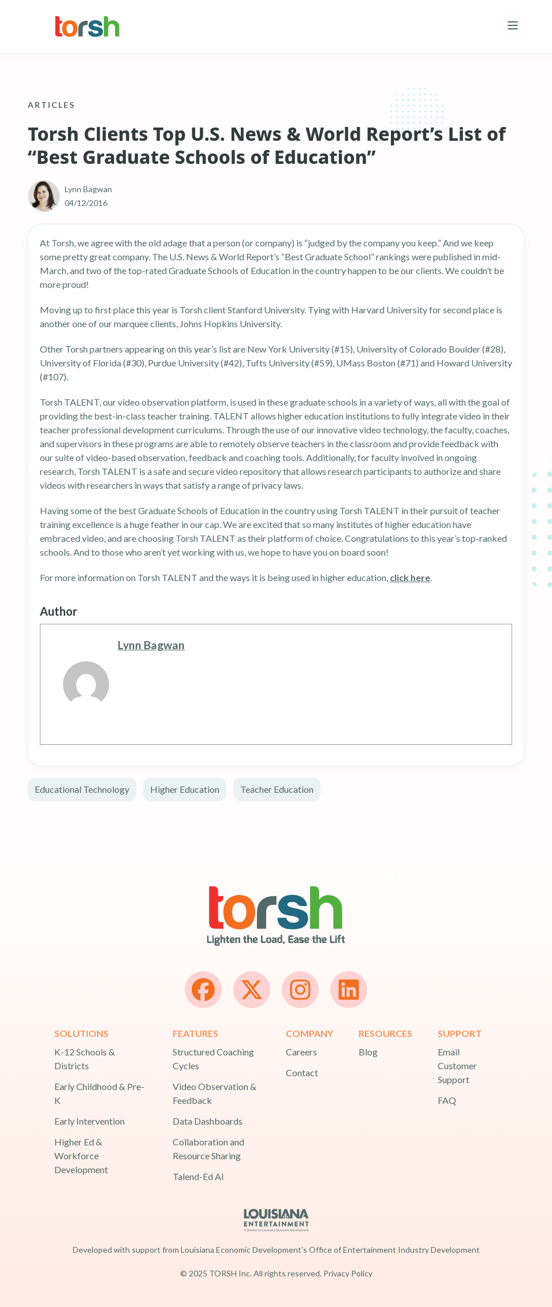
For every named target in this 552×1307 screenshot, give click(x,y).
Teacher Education (277, 789)
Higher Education (184, 789)
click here (410, 577)
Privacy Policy (347, 1273)
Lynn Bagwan (151, 644)
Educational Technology (82, 789)
